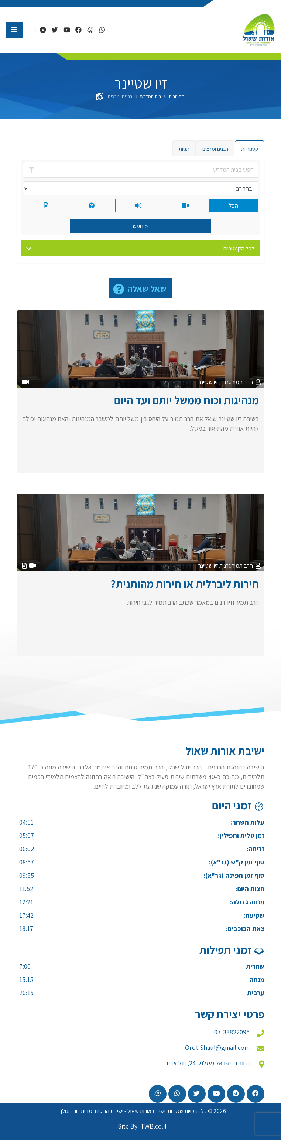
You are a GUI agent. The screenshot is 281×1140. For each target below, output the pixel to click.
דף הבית (176, 96)
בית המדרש (150, 96)
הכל (233, 205)
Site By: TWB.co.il (142, 1126)
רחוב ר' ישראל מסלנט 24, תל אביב (207, 1063)
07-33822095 (232, 1032)
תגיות (184, 149)
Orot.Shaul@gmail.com (217, 1047)
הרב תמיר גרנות (236, 382)
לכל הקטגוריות (238, 248)
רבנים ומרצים (215, 149)
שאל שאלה (147, 288)
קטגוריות (249, 149)
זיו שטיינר (208, 382)
